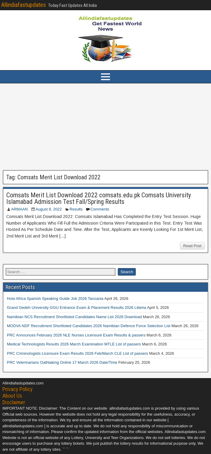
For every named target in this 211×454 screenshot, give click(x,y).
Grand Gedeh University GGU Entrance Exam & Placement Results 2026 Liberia (76, 307)
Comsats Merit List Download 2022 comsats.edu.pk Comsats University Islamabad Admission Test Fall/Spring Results (98, 198)
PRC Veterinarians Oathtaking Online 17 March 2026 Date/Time (62, 362)
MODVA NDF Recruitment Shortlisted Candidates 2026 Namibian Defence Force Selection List (88, 326)
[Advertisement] (105, 127)
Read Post (192, 245)
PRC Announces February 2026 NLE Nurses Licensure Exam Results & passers (76, 335)
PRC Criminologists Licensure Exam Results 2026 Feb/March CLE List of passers (77, 353)
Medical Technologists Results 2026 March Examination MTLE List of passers (74, 344)
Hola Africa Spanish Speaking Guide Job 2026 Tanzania (55, 298)
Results (76, 209)
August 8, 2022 (49, 209)
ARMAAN (19, 209)
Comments (99, 209)
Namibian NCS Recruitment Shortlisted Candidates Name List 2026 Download (74, 317)
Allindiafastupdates (23, 4)
